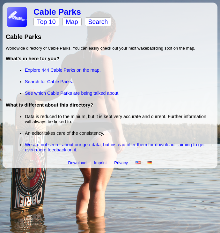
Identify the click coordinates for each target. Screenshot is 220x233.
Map (72, 21)
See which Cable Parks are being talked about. (72, 93)
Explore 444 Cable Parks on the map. (63, 70)
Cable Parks (57, 12)
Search (98, 21)
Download (77, 162)
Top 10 (46, 21)
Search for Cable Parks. (49, 81)
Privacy (121, 162)
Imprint (101, 162)
